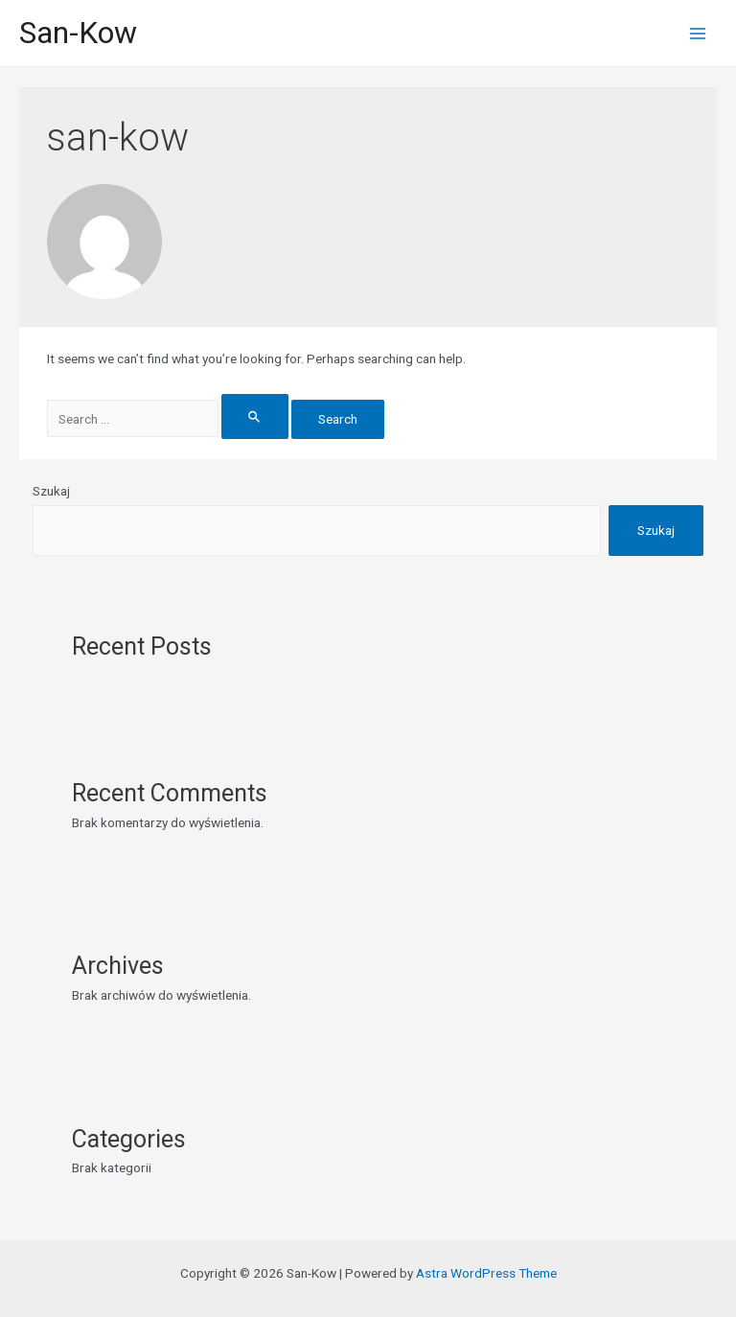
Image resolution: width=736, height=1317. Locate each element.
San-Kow (78, 32)
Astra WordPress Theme (486, 1273)
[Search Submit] (254, 416)
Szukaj (51, 490)
